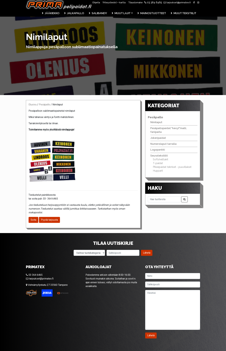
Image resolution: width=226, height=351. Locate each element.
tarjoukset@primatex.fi (177, 2)
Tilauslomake (135, 2)
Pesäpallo (44, 104)
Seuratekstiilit (159, 155)
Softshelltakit (160, 159)
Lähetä (146, 252)
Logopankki (157, 149)
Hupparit (158, 170)
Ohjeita (96, 2)
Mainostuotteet (153, 13)
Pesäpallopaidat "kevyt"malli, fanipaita (168, 130)
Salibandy (99, 13)
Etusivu (33, 104)
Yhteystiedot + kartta (114, 2)
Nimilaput (156, 122)
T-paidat (158, 163)
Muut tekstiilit (185, 13)
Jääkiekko (52, 13)
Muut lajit (123, 13)
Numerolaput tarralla (163, 143)
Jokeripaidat (158, 137)
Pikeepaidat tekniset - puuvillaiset (172, 166)
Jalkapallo (75, 13)
